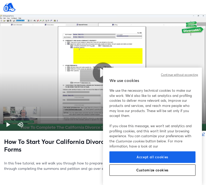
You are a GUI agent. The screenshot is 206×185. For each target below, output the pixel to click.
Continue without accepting (179, 75)
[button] (8, 125)
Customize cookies (152, 170)
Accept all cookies (152, 157)
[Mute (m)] (20, 125)
